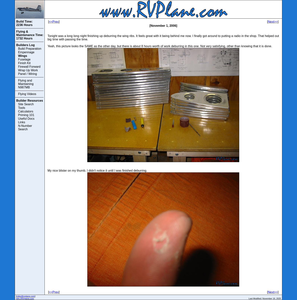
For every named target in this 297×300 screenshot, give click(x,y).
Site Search (26, 104)
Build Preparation (29, 48)
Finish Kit (24, 63)
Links (21, 122)
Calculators (25, 111)
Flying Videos (27, 94)
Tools (21, 107)
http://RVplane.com (25, 298)
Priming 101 (26, 115)
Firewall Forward (29, 66)
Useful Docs (26, 118)
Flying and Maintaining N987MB (26, 84)
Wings (22, 55)
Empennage (26, 52)
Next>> (273, 21)
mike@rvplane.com (26, 296)
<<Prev (54, 21)
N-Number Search (25, 127)
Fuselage (24, 59)
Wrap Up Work (28, 70)
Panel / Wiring (27, 73)
